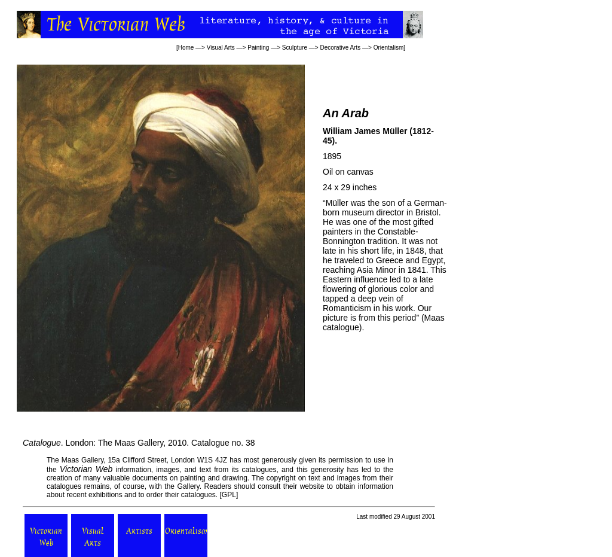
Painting (258, 47)
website (312, 486)
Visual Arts (221, 47)
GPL (229, 495)
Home (186, 47)
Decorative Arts (340, 47)
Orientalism (389, 47)
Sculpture (294, 47)
